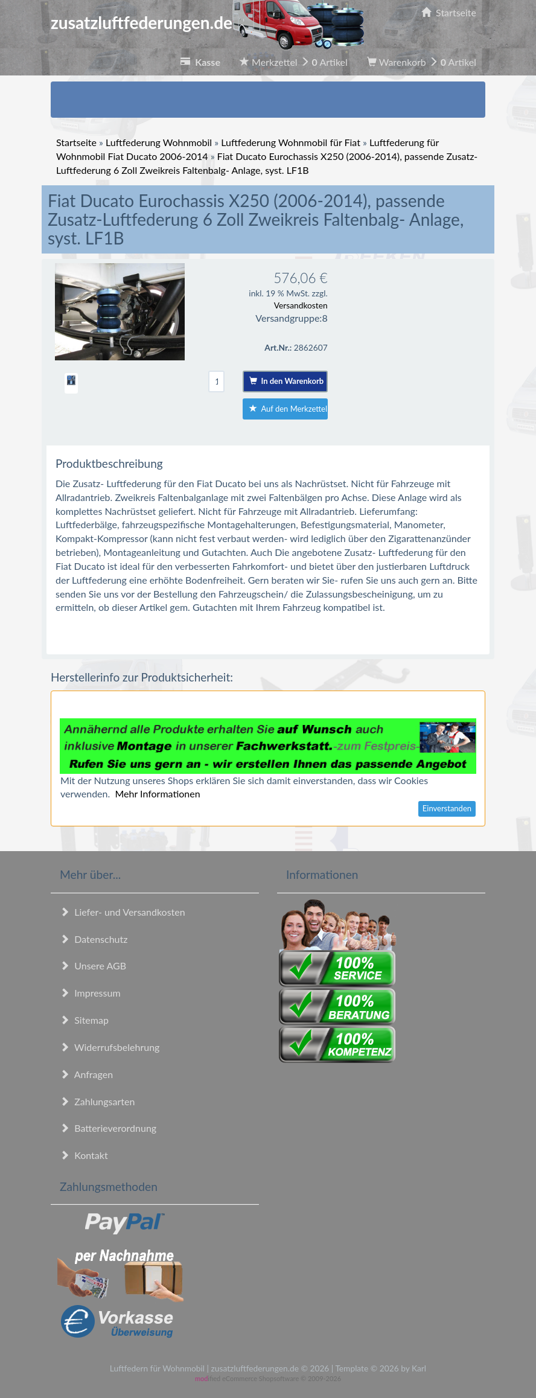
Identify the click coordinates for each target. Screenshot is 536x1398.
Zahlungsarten (97, 1101)
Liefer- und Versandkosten (122, 912)
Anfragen (86, 1074)
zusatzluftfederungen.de (207, 22)
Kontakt (84, 1155)
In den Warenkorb (286, 381)
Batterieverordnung (108, 1128)
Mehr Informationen (157, 793)
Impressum (90, 992)
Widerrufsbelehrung (109, 1047)
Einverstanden (447, 808)
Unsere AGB (93, 965)
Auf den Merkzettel (288, 408)
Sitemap (84, 1020)
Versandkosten (301, 305)
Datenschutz (93, 939)
